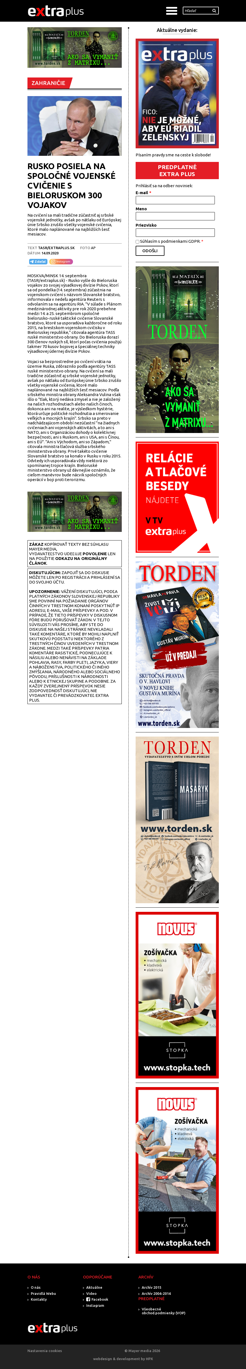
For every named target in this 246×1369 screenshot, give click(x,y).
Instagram (95, 1305)
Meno (141, 208)
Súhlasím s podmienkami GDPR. (171, 241)
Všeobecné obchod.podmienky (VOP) (164, 1311)
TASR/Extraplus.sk (56, 248)
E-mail (143, 192)
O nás (35, 1287)
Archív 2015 (151, 1287)
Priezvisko (146, 225)
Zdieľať (37, 261)
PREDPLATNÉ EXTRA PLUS (177, 170)
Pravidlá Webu (43, 1293)
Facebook (100, 1299)
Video (91, 1293)
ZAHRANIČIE (48, 83)
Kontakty (39, 1299)
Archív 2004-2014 (156, 1293)
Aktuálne (94, 1287)
